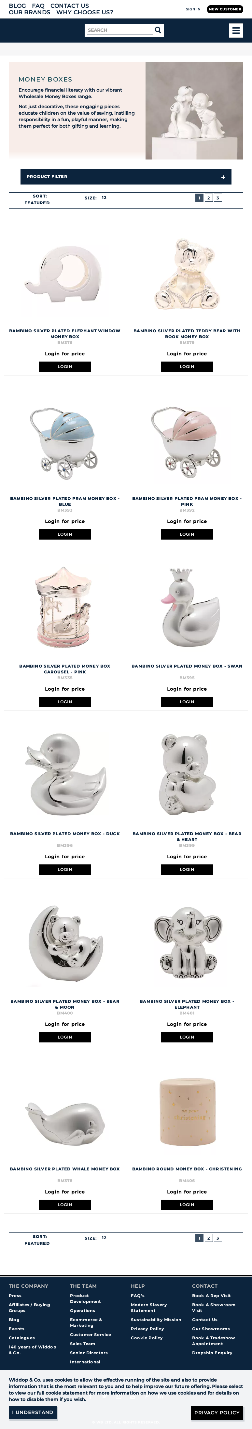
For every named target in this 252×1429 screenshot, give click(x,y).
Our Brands (29, 12)
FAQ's (138, 1295)
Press (15, 1295)
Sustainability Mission (156, 1319)
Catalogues (22, 1337)
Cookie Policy (147, 1337)
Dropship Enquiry (212, 1352)
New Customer (225, 9)
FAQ (38, 6)
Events (16, 1328)
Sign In (193, 9)
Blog (17, 6)
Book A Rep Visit (211, 1295)
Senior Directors (89, 1352)
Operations (82, 1310)
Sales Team (83, 1343)
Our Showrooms (211, 1328)
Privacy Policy (147, 1328)
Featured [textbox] (37, 202)
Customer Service (90, 1334)
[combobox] (39, 203)
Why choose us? (85, 12)
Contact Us (69, 6)
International (85, 1361)
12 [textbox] (104, 197)
